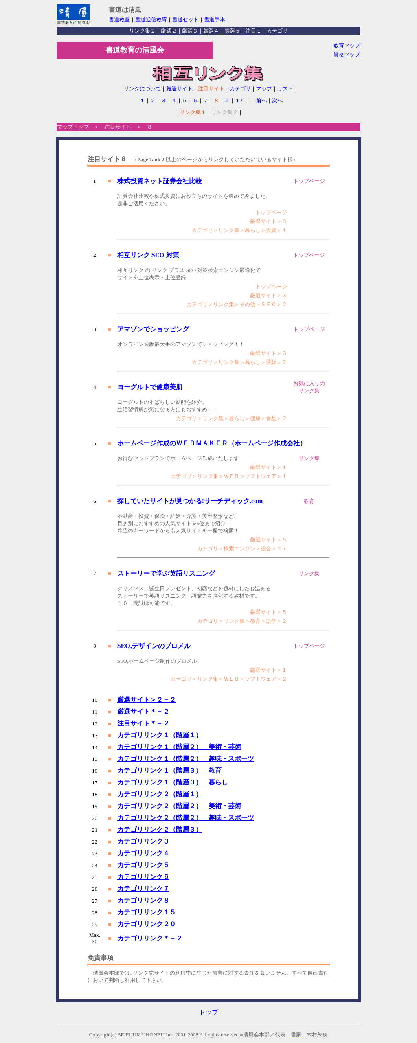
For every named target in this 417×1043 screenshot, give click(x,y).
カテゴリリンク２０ (146, 923)
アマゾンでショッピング (153, 329)
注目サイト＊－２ (143, 723)
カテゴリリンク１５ (146, 912)
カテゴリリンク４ (143, 853)
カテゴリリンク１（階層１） (159, 735)
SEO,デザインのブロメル (154, 645)
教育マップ (347, 45)
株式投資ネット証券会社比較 (159, 180)
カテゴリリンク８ (143, 900)
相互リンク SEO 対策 (148, 255)
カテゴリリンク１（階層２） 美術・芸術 (179, 746)
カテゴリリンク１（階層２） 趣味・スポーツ (185, 758)
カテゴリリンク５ (143, 864)
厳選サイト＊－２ (143, 711)
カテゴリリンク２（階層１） (159, 794)
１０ (240, 100)
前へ (261, 100)
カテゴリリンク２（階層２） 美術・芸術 (179, 805)
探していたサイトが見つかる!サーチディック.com (190, 500)
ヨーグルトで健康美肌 (149, 386)
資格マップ (347, 54)
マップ (264, 88)
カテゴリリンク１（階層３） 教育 (169, 770)
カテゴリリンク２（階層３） (159, 829)
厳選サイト (179, 88)
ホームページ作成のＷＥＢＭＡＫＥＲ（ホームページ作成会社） (211, 443)
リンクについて (142, 88)
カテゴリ (240, 88)
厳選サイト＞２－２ (146, 699)
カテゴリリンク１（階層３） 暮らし (172, 782)
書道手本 (214, 19)
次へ (277, 100)
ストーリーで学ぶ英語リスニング (166, 573)
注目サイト (211, 88)
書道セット (185, 19)
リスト (285, 88)
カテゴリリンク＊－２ (149, 938)
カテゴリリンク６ (143, 876)
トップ (208, 1012)
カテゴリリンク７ (143, 888)
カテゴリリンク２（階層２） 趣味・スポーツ (185, 817)
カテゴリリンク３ (143, 841)
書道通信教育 (151, 19)
